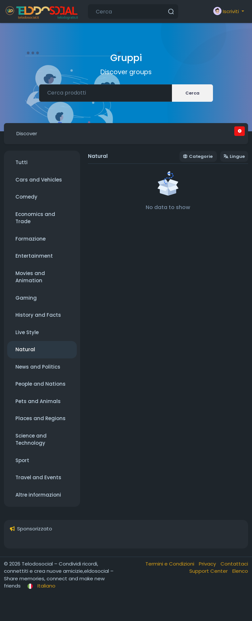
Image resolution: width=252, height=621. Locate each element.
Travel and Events (38, 477)
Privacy (208, 563)
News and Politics (37, 366)
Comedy (26, 196)
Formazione (30, 238)
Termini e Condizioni (170, 563)
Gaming (26, 297)
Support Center (209, 570)
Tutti (21, 162)
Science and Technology (31, 439)
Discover (26, 133)
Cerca (192, 93)
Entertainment (34, 255)
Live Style (27, 332)
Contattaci (234, 563)
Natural (25, 349)
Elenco (240, 570)
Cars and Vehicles (38, 179)
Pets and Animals (38, 401)
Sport (22, 460)
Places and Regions (40, 418)
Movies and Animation (30, 277)
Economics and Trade (35, 218)
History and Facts (38, 314)
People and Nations (40, 383)
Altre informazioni (38, 494)
